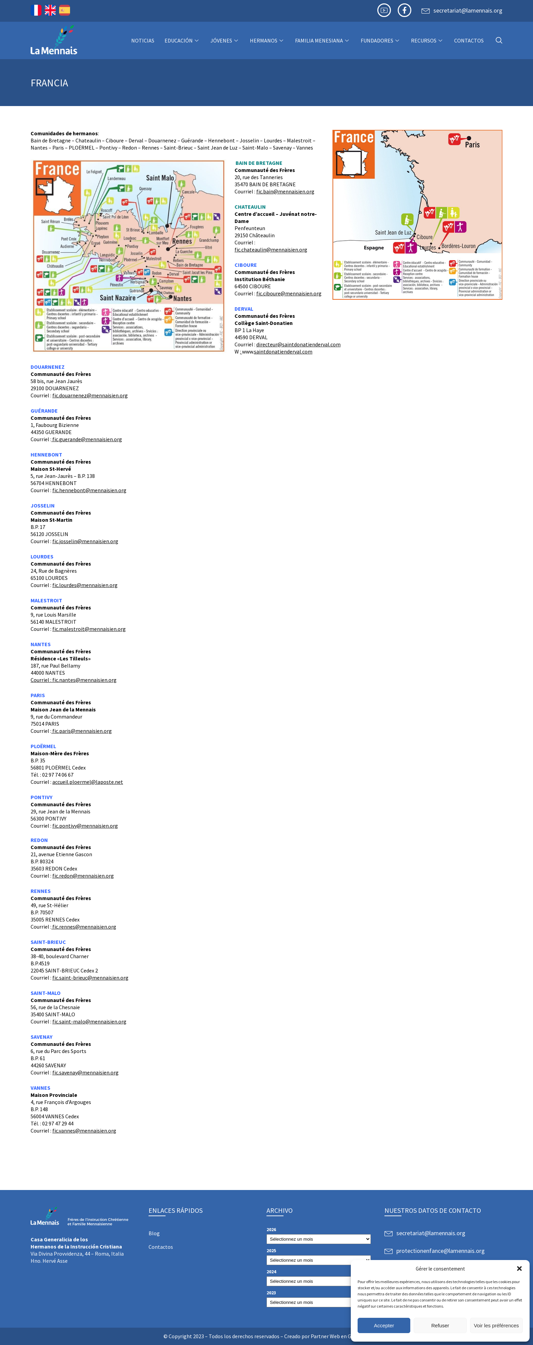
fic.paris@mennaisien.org (81, 730)
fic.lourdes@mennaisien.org (85, 585)
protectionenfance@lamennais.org (440, 1251)
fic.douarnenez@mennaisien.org (90, 395)
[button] (519, 1268)
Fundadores (381, 40)
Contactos (469, 40)
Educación (182, 40)
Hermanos (267, 40)
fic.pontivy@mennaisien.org (85, 825)
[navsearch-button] (499, 40)
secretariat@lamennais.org (467, 10)
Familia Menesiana (322, 40)
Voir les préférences (496, 1325)
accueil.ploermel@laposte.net (87, 781)
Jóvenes (225, 40)
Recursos (427, 40)
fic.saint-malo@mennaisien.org (89, 1021)
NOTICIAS (142, 40)
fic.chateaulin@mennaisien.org (271, 249)
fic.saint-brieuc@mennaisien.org (90, 977)
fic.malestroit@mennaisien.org (89, 628)
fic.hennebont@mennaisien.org (89, 490)
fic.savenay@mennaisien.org (85, 1072)
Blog (154, 1233)
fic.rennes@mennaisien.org (83, 926)
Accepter (384, 1325)
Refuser (440, 1325)
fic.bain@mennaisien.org (285, 191)
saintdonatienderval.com (283, 351)
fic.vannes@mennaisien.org (84, 1130)
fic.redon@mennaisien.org (83, 875)
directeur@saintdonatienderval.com (298, 344)
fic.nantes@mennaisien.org (84, 679)
